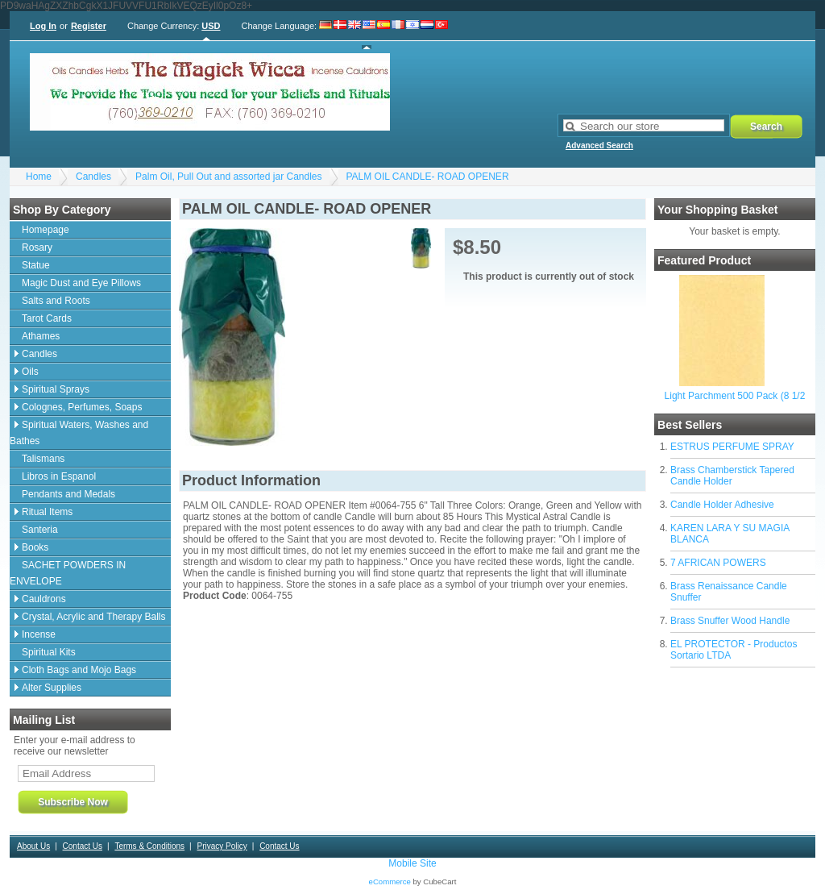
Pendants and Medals (68, 494)
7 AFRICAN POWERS (718, 562)
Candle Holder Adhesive (722, 504)
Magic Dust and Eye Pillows (81, 283)
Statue (36, 265)
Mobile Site (412, 863)
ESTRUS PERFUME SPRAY (732, 446)
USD (210, 26)
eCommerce (390, 881)
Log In (43, 26)
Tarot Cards (47, 318)
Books (35, 547)
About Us (33, 846)
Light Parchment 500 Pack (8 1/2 (735, 395)
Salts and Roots (56, 300)
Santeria (40, 529)
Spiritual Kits (49, 652)
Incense (39, 634)
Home (39, 176)
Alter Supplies (51, 687)
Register (88, 26)
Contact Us (82, 846)
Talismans (43, 458)
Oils (30, 371)
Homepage (45, 229)
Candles (93, 176)
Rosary (37, 247)
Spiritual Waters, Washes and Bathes (79, 433)
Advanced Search (599, 145)
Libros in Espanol (59, 476)
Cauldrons (44, 599)
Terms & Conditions (149, 846)
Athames (41, 336)
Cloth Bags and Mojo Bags (79, 670)
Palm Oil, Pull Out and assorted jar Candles (228, 176)
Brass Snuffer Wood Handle (730, 620)
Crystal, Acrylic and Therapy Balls (94, 616)
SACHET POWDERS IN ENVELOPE (68, 573)
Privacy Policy (222, 846)
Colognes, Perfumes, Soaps (82, 407)
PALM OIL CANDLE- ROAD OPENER (427, 176)
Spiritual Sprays (55, 389)
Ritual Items (47, 512)
